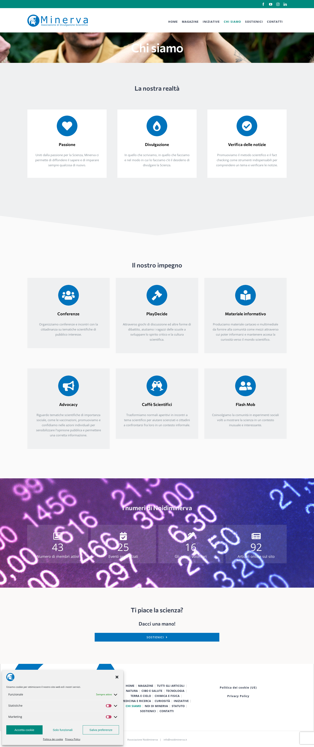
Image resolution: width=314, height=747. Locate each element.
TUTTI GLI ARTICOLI (170, 686)
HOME (130, 686)
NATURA (132, 691)
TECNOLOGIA (175, 691)
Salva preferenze (100, 730)
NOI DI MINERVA (156, 706)
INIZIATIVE (181, 701)
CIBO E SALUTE (151, 691)
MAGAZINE (145, 686)
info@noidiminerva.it (175, 739)
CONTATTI (167, 711)
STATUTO (178, 706)
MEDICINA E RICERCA (136, 701)
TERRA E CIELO (141, 696)
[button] (117, 677)
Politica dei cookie (53, 739)
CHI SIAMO (133, 706)
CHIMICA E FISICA (167, 696)
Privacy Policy (72, 739)
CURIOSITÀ (162, 701)
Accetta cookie (24, 730)
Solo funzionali (63, 730)
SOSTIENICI (148, 711)
